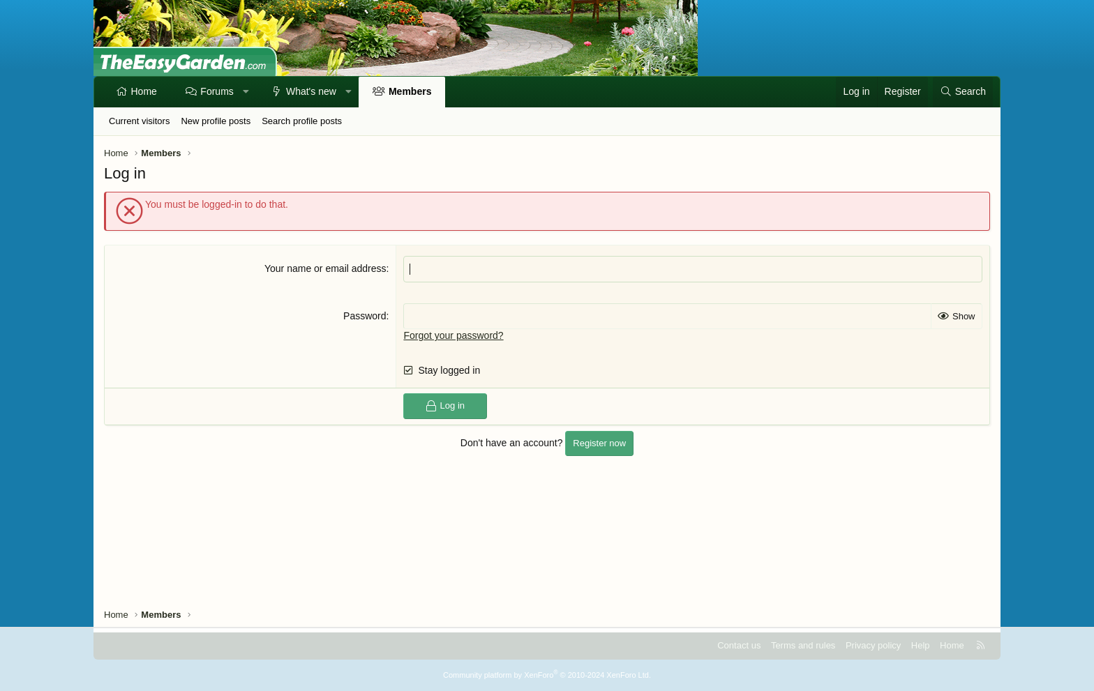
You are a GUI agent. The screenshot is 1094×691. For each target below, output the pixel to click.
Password (364, 315)
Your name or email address (325, 268)
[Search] (963, 92)
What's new (311, 91)
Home (144, 91)
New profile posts (215, 121)
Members (410, 91)
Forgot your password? (453, 335)
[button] (245, 92)
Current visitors (139, 121)
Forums (216, 91)
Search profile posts (302, 121)
